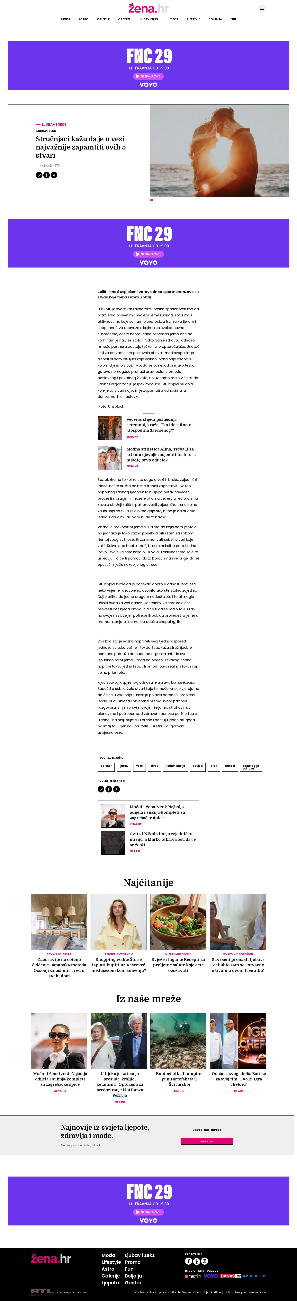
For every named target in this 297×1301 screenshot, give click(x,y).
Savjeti (198, 766)
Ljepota (172, 19)
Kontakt (140, 1292)
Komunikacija (175, 766)
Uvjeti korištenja (213, 1292)
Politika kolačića (188, 1292)
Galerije (103, 19)
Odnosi (230, 766)
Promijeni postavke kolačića (247, 1292)
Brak (214, 766)
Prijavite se (207, 1142)
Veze (139, 766)
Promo (132, 1262)
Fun (233, 19)
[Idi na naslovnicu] (149, 12)
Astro (83, 19)
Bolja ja (215, 19)
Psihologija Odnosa (251, 767)
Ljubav (124, 766)
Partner (106, 766)
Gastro (124, 19)
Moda (65, 19)
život (154, 766)
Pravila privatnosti (161, 1292)
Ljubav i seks (148, 19)
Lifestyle (193, 19)
